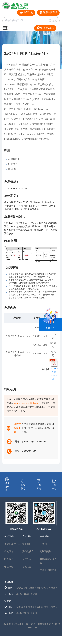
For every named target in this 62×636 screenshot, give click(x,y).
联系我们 (9, 559)
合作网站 (44, 536)
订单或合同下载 (17, 428)
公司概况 (26, 536)
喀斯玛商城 (45, 551)
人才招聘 (26, 559)
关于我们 (26, 544)
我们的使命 (28, 551)
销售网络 (9, 567)
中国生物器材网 (48, 570)
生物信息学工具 (12, 544)
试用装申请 (7, 484)
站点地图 (26, 567)
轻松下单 (9, 551)
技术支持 (9, 536)
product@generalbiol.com (26, 403)
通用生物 (9, 582)
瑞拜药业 (9, 601)
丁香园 (43, 544)
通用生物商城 (48, 12)
